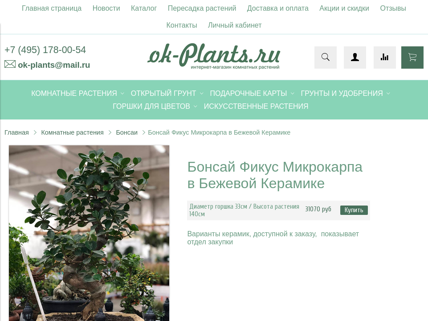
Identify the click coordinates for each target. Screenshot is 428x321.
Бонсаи (127, 132)
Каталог (144, 8)
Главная (16, 132)
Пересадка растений (202, 8)
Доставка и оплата (278, 8)
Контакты (182, 25)
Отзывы (393, 8)
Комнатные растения (72, 132)
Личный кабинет (234, 25)
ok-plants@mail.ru (54, 65)
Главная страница (52, 8)
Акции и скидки (344, 8)
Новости (106, 8)
